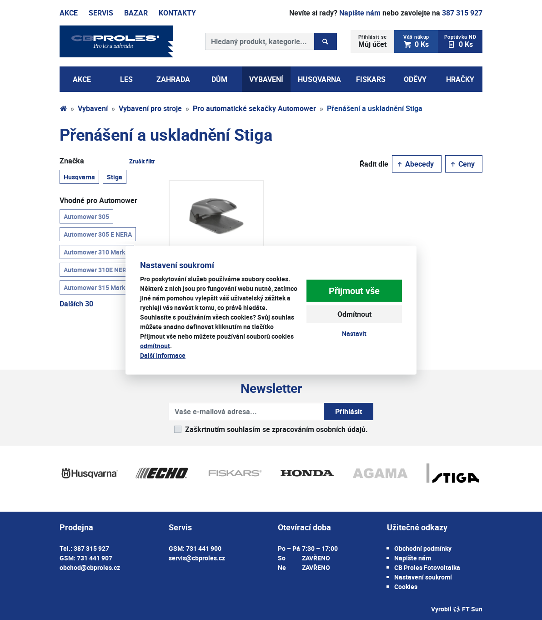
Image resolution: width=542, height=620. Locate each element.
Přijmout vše (354, 291)
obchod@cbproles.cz (90, 567)
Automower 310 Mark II (97, 251)
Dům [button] (219, 79)
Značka (107, 160)
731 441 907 (94, 558)
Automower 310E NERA (97, 269)
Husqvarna (79, 176)
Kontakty (177, 13)
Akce (69, 13)
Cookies (405, 586)
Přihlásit (348, 412)
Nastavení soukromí (423, 577)
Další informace (163, 355)
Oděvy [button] (415, 79)
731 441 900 (203, 548)
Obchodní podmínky (423, 548)
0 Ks (416, 41)
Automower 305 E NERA (98, 234)
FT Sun (467, 609)
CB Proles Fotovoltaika (427, 567)
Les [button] (126, 79)
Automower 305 (86, 216)
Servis (101, 13)
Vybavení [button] (266, 79)
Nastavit (354, 333)
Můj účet (372, 41)
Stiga (114, 176)
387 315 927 (462, 13)
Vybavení (93, 108)
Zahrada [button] (173, 79)
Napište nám (360, 13)
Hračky (460, 79)
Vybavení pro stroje (150, 108)
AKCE (82, 79)
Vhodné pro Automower (98, 200)
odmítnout (155, 345)
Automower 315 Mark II (97, 287)
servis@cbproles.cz (197, 558)
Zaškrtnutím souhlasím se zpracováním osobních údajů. (276, 429)
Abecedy (415, 164)
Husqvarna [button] (319, 79)
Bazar (136, 13)
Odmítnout (354, 314)
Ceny (462, 164)
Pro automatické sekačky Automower (254, 108)
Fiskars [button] (371, 79)
